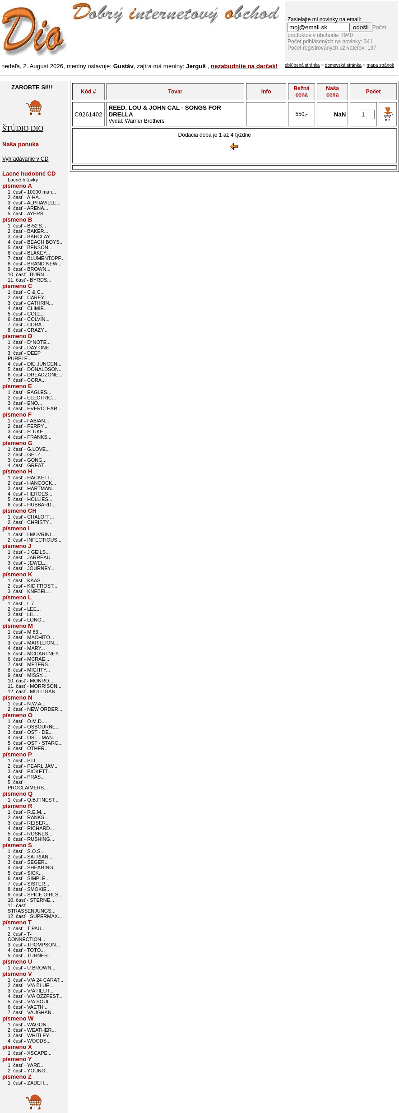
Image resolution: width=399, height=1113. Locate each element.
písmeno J (16, 546)
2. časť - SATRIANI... (31, 856)
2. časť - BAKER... (28, 231)
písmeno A (17, 185)
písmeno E (17, 386)
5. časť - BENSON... (30, 247)
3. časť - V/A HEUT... (30, 990)
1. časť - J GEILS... (29, 552)
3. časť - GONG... (27, 460)
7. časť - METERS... (30, 664)
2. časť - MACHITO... (31, 637)
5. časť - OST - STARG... (35, 743)
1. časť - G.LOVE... (29, 449)
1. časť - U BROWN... (32, 967)
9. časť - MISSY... (27, 675)
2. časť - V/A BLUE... (30, 985)
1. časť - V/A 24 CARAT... (35, 980)
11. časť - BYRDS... (29, 280)
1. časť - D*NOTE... (29, 342)
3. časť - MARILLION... (33, 642)
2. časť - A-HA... (25, 197)
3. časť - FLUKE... (27, 431)
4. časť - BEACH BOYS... (36, 242)
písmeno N (17, 697)
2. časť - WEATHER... (32, 1030)
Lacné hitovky (23, 179)
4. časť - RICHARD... (31, 828)
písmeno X (17, 1046)
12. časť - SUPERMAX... (35, 916)
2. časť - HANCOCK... (32, 483)
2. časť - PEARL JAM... (33, 766)
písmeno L (17, 597)
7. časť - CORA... (27, 324)
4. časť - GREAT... (27, 465)
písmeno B (17, 219)
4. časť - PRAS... (26, 776)
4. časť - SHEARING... (32, 867)
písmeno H (17, 471)
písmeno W (17, 1018)
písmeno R (17, 805)
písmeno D (17, 336)
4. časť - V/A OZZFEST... (35, 996)
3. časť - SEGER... (28, 862)
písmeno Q (17, 793)
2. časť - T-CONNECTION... (26, 936)
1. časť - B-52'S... (27, 225)
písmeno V (17, 973)
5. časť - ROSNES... (30, 833)
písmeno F (17, 414)
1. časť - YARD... (26, 1065)
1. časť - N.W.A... (27, 703)
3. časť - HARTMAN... (32, 488)
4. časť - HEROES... (30, 493)
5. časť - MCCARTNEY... (35, 653)
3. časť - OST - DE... (30, 732)
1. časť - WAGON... (29, 1024)
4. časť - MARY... (26, 648)
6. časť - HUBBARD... (32, 504)
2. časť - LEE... (24, 609)
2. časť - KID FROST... (32, 586)
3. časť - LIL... (23, 614)
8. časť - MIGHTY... (29, 669)
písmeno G (17, 443)
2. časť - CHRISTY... (30, 522)
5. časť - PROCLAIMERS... (28, 784)
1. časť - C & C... (26, 292)
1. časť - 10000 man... (32, 192)
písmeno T (17, 922)
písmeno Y (17, 1059)
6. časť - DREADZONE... (35, 374)
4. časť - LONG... (27, 619)
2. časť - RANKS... (28, 817)
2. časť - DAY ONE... (30, 347)
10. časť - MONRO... (30, 680)
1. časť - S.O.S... (26, 851)
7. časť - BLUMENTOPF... (36, 258)
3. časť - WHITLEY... (30, 1035)
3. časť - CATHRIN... (30, 303)
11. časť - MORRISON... (34, 686)
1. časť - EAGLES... (29, 392)
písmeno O (17, 715)
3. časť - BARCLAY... (31, 236)
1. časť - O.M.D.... (27, 721)
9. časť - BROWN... (29, 269)
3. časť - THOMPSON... (34, 944)
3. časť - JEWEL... (28, 563)
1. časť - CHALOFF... (31, 516)
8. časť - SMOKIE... (29, 889)
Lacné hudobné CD (29, 173)
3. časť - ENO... (25, 403)
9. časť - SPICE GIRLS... (35, 894)
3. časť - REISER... (29, 822)
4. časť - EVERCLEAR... (34, 408)
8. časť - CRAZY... (27, 330)
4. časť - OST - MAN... (32, 737)
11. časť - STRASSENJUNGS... (32, 908)
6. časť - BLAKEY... (29, 252)
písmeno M (17, 625)
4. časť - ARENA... (28, 208)
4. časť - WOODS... (29, 1040)
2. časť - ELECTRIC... (32, 397)
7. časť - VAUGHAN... (32, 1012)
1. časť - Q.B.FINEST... (33, 799)
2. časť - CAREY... (28, 297)
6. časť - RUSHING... (31, 839)
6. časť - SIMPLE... (29, 878)
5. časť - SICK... (25, 873)
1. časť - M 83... (25, 632)
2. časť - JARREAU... (31, 557)
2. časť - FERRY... (27, 426)
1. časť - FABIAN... (28, 420)
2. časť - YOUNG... (29, 1070)
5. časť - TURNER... (30, 955)
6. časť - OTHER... (28, 748)
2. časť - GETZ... (26, 454)
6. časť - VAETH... (27, 1007)
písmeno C (17, 286)
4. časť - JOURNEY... (31, 568)
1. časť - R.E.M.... (27, 812)
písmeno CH (19, 510)
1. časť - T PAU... (27, 928)
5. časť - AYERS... (27, 213)
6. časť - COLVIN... (29, 319)
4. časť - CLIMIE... (28, 308)
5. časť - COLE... (26, 313)
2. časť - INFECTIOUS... (34, 540)
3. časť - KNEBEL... (29, 591)
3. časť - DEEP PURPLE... (24, 355)
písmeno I (16, 528)
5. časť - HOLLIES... (30, 499)
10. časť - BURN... (28, 274)
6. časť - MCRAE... (28, 659)
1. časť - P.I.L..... (26, 760)
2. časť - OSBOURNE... (34, 726)
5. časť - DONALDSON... (35, 369)
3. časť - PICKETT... (30, 771)
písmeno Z (17, 1076)
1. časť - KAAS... (26, 580)
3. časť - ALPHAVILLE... (34, 202)
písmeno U (17, 961)
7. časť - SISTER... (28, 883)
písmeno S (17, 845)
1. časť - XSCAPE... (29, 1053)
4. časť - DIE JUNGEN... (34, 363)
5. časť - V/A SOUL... (31, 1001)
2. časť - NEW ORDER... (35, 709)
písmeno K (17, 574)
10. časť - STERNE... (31, 900)
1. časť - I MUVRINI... (31, 534)
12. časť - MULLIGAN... (34, 691)
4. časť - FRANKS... (29, 437)
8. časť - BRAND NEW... (34, 263)
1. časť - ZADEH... (28, 1082)
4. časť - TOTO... (26, 950)
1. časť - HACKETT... (31, 477)
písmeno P (17, 754)
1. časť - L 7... (23, 603)
